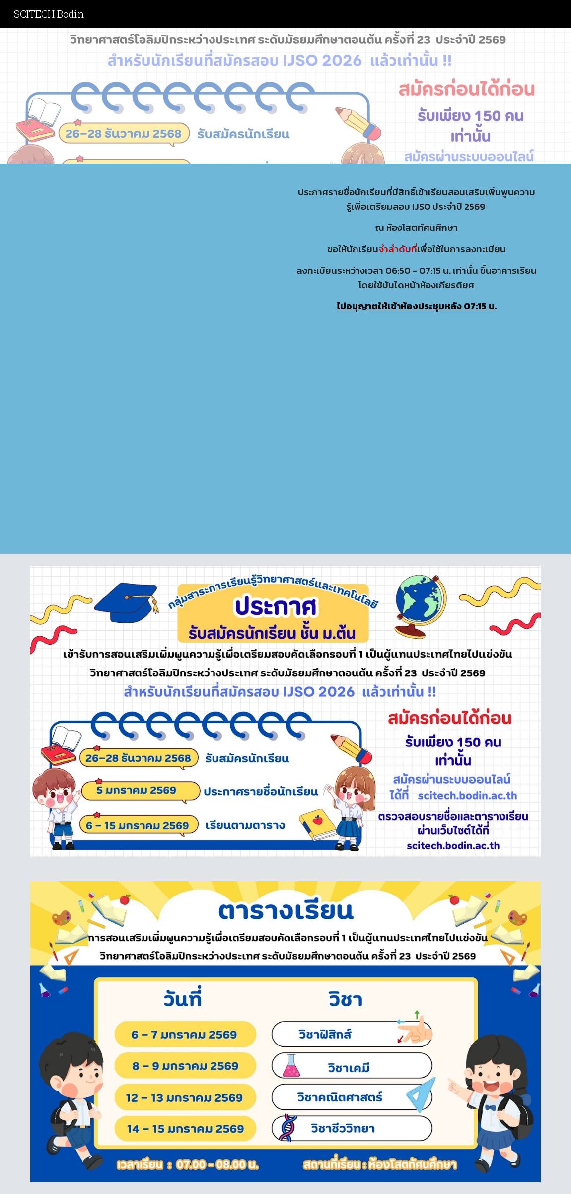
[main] (416, 249)
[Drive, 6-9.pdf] (154, 361)
